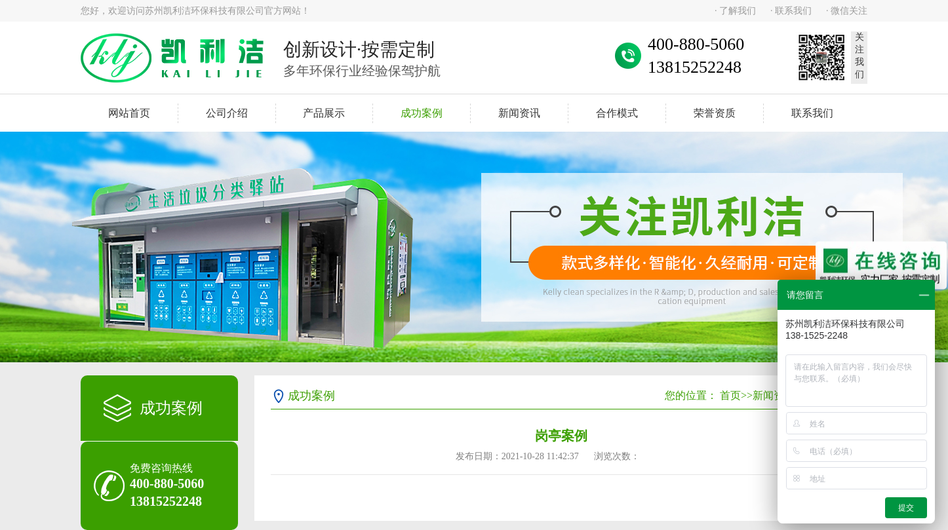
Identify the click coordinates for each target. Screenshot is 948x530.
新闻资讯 (519, 113)
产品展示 (324, 113)
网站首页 (129, 113)
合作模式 (617, 113)
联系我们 (812, 113)
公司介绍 (227, 113)
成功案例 (422, 113)
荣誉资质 (715, 113)
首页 (730, 395)
